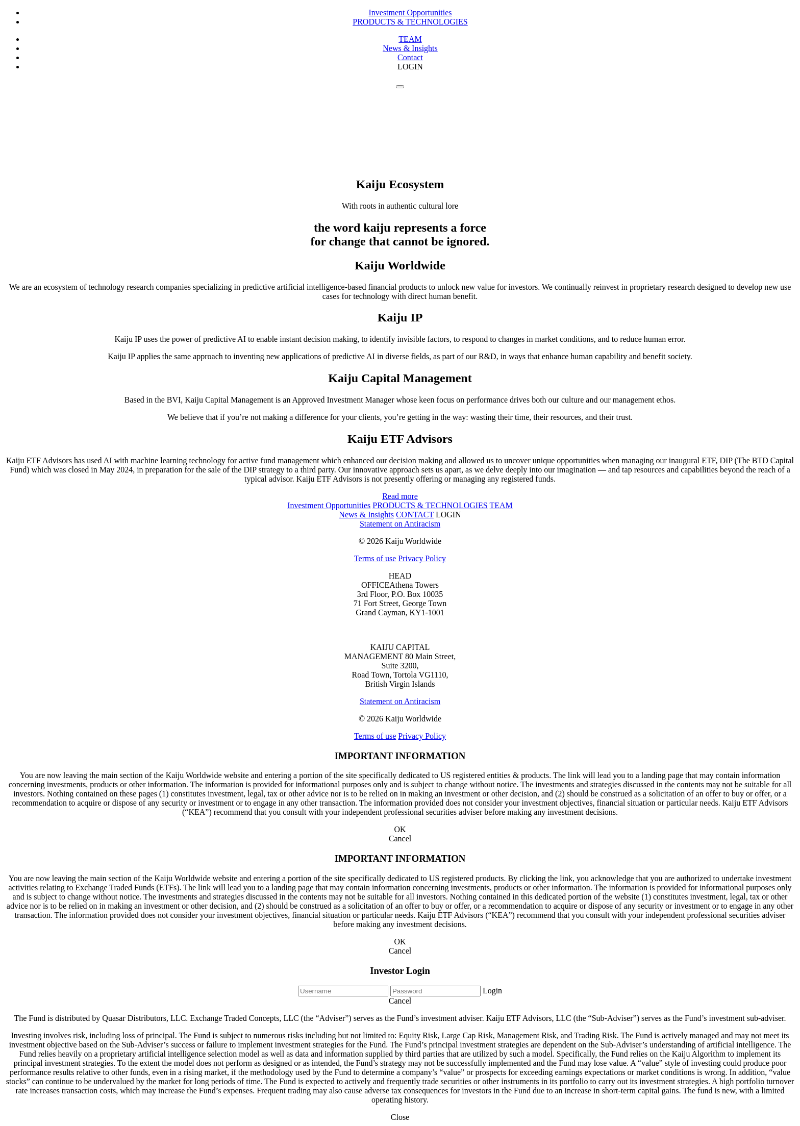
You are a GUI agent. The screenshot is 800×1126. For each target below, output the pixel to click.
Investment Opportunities (410, 12)
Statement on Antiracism (400, 523)
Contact (410, 57)
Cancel (400, 838)
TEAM (409, 39)
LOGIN (410, 66)
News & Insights (410, 48)
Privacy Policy (422, 558)
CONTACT (415, 514)
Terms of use (375, 558)
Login (492, 990)
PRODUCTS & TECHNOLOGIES (410, 21)
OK (400, 829)
